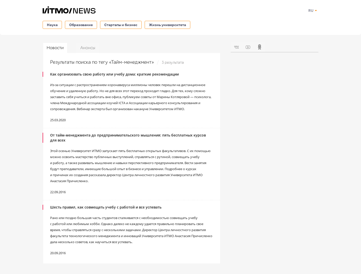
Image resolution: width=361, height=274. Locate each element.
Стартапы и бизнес (120, 25)
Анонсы (87, 47)
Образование (81, 25)
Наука (52, 25)
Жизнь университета (167, 25)
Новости (55, 47)
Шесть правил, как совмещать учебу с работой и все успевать (105, 207)
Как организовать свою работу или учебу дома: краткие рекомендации (114, 74)
